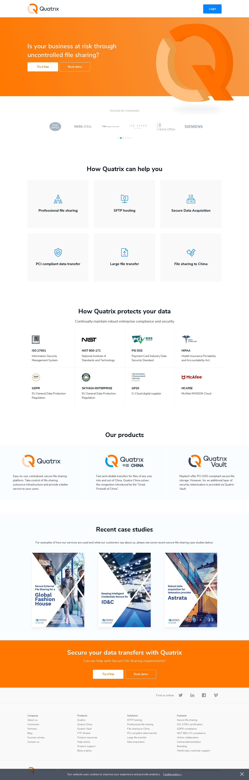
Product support (86, 746)
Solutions (132, 716)
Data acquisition (136, 742)
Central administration (189, 742)
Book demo (75, 66)
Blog (29, 733)
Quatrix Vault (84, 729)
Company (32, 716)
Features (182, 716)
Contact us (33, 742)
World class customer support (193, 751)
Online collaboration (188, 737)
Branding (182, 746)
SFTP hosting (134, 720)
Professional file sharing (140, 724)
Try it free (43, 66)
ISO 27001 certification (189, 724)
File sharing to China (138, 729)
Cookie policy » (172, 774)
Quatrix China (84, 724)
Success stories (36, 737)
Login (212, 9)
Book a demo (84, 751)
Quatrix (81, 720)
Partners (32, 729)
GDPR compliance (187, 729)
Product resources (87, 737)
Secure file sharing (187, 720)
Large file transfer (136, 737)
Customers (33, 724)
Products (82, 716)
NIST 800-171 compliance (191, 733)
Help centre (83, 742)
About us (32, 720)
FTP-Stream (84, 733)
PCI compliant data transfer (142, 733)
